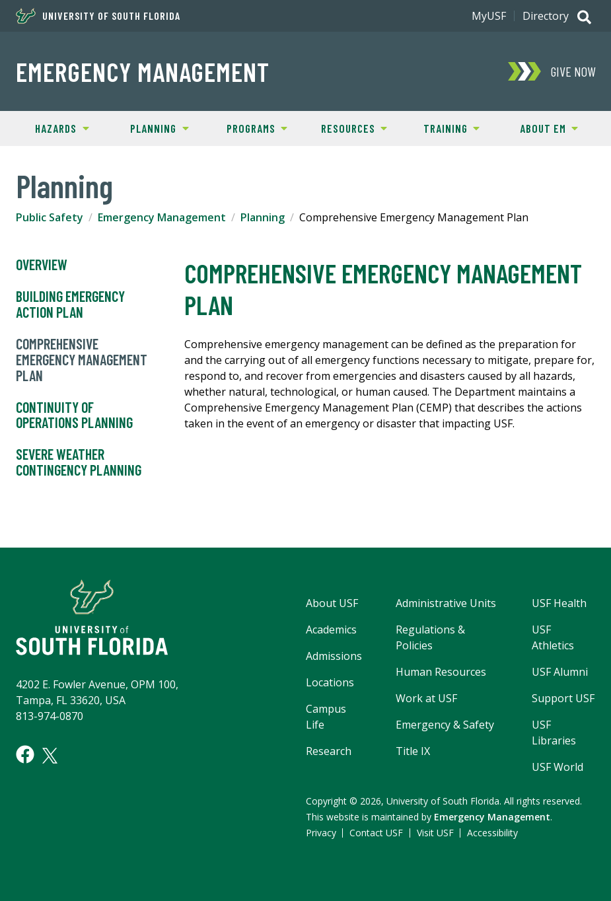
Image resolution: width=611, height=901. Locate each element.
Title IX (413, 751)
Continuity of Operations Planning (74, 415)
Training (441, 127)
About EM (539, 127)
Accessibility (492, 832)
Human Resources (441, 672)
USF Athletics (553, 637)
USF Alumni (560, 672)
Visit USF (435, 832)
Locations (330, 682)
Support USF (563, 698)
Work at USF (426, 698)
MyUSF (489, 16)
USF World (557, 767)
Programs (247, 127)
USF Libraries (554, 732)
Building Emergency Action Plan (70, 304)
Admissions (334, 656)
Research (328, 751)
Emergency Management (143, 71)
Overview (41, 265)
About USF (332, 603)
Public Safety (49, 217)
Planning (150, 127)
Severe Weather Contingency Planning (78, 462)
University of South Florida (98, 16)
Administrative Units (446, 603)
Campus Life (326, 717)
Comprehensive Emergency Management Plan (81, 360)
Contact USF (376, 832)
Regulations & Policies (430, 637)
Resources (346, 127)
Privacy (321, 832)
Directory (545, 16)
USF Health (559, 603)
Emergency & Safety (445, 724)
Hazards (51, 127)
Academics (331, 629)
